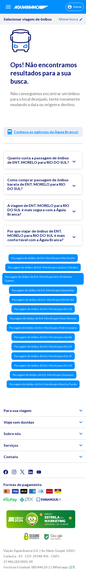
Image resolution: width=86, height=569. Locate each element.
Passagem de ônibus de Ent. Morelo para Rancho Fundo (43, 384)
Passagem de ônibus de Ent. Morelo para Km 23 (43, 365)
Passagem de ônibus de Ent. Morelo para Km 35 (43, 346)
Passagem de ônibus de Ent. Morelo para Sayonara (43, 375)
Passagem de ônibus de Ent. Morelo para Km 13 (43, 309)
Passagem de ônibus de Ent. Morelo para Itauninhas (43, 290)
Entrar (75, 7)
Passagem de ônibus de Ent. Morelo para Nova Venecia (43, 318)
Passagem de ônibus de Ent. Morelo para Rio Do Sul (43, 299)
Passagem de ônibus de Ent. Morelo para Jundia (43, 337)
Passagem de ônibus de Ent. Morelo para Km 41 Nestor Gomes (38, 278)
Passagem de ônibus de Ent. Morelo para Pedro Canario (43, 327)
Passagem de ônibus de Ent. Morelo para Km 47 (43, 356)
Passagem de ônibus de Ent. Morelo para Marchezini (43, 258)
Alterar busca (70, 19)
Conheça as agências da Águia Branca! (46, 132)
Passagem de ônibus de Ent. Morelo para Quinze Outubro (43, 267)
